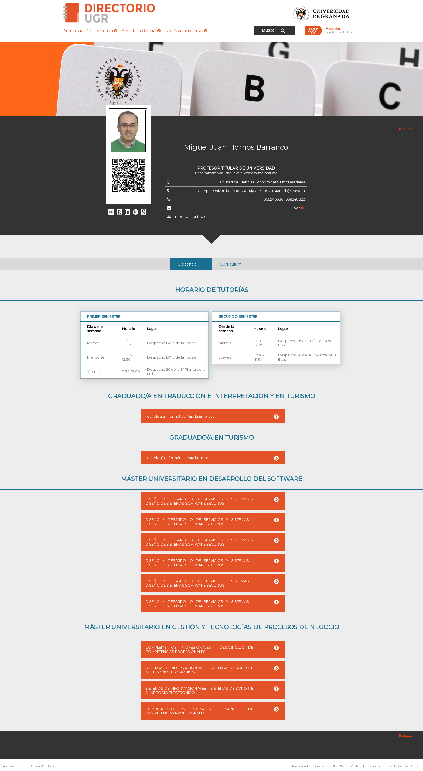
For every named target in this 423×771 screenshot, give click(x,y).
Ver (299, 208)
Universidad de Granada (321, 12)
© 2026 (338, 766)
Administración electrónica (90, 30)
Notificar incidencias (186, 30)
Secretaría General (141, 30)
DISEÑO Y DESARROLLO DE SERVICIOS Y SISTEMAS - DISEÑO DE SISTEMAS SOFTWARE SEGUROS (199, 501)
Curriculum (231, 264)
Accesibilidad (12, 766)
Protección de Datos (403, 766)
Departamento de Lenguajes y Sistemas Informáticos (236, 173)
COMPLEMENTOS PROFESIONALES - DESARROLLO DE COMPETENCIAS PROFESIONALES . (199, 711)
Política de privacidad (366, 766)
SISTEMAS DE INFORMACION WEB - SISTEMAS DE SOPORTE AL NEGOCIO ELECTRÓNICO (199, 670)
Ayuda (405, 129)
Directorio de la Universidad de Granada (109, 13)
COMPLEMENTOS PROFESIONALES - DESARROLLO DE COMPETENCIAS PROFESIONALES (199, 649)
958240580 (274, 199)
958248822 (295, 199)
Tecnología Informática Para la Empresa (179, 416)
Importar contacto (190, 216)
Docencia (187, 264)
